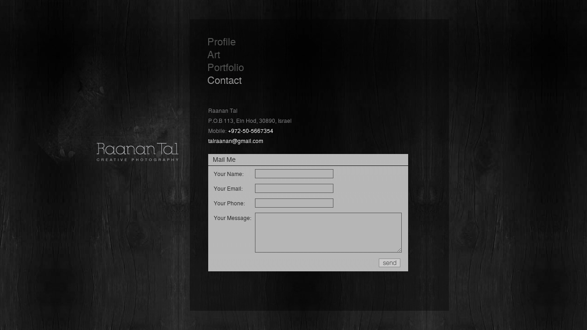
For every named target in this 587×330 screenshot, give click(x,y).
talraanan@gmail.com (235, 140)
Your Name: (229, 173)
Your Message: (232, 217)
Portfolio (225, 67)
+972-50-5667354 (250, 130)
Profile (221, 41)
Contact (224, 79)
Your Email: (228, 188)
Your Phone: (229, 203)
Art (213, 54)
